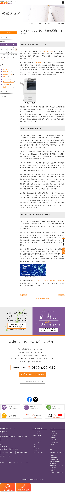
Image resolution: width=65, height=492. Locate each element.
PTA (52, 441)
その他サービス (54, 459)
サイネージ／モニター (39, 441)
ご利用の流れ (54, 457)
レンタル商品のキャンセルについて (32, 381)
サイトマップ (24, 462)
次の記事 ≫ (61, 295)
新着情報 (53, 469)
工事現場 (53, 431)
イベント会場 (54, 433)
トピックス (6, 79)
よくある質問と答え (55, 461)
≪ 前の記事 (23, 295)
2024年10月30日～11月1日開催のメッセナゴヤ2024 (48, 281)
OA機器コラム (6, 72)
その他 (52, 445)
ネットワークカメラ (8, 82)
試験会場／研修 (54, 443)
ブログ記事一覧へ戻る (42, 298)
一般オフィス (54, 439)
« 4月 (1, 60)
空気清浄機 (36, 448)
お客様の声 (53, 463)
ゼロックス (39, 63)
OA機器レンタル (42, 23)
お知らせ (5, 77)
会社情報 (2, 462)
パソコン (36, 445)
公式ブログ (33, 23)
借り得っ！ (53, 455)
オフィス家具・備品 (38, 452)
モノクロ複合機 (37, 433)
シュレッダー (37, 443)
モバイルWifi (36, 439)
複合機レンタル (49, 51)
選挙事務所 (53, 435)
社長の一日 (6, 84)
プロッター (36, 437)
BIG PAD (5, 69)
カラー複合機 (37, 431)
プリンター (36, 446)
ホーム (27, 23)
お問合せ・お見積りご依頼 (57, 473)
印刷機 (35, 450)
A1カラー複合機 (37, 435)
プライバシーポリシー (13, 462)
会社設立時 (53, 437)
